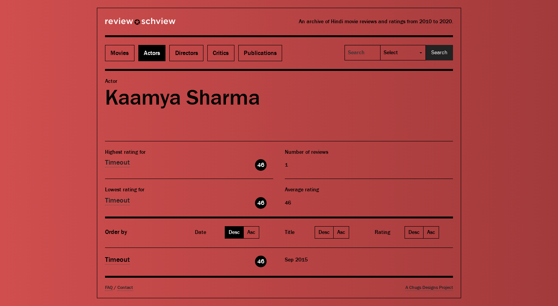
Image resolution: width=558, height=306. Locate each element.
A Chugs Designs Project (429, 288)
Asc (251, 232)
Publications (260, 53)
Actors (152, 53)
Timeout (117, 162)
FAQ (109, 288)
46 (260, 165)
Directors (186, 53)
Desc (234, 232)
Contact (125, 288)
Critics (221, 53)
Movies (119, 53)
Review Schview (127, 24)
